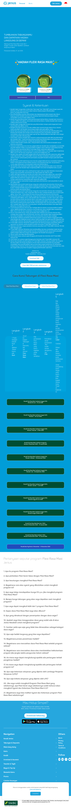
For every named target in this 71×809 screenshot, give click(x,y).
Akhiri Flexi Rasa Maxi (48, 286)
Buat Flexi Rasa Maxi (12, 286)
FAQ (49, 97)
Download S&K (34, 258)
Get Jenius (56, 3)
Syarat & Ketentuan (22, 97)
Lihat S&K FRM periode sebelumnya (34, 265)
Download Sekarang (36, 716)
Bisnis (30, 3)
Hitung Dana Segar (30, 286)
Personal (22, 3)
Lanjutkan (35, 793)
